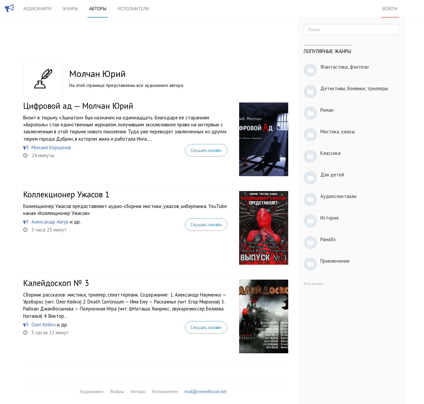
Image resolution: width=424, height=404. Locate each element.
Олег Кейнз (43, 324)
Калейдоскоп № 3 (56, 283)
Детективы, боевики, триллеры (354, 88)
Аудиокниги (37, 9)
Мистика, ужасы (337, 131)
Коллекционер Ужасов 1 (66, 194)
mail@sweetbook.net (206, 391)
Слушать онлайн (206, 150)
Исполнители (133, 9)
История (329, 218)
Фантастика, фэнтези (344, 67)
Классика (330, 153)
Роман (327, 110)
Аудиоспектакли (338, 196)
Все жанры (313, 283)
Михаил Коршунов (51, 147)
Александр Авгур (50, 222)
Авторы (97, 9)
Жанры (70, 9)
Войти (390, 9)
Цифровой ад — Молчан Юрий (78, 106)
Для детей (332, 174)
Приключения (334, 261)
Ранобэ (328, 239)
